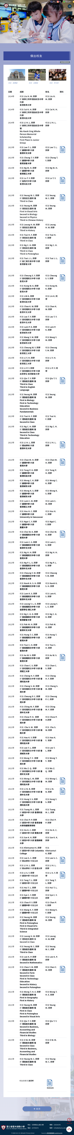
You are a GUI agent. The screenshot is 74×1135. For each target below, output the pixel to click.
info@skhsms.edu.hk (61, 1128)
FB (53, 1)
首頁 (33, 36)
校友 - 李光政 (53, 83)
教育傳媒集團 (50, 1133)
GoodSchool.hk (58, 1133)
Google (67, 1)
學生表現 (40, 36)
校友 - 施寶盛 (12, 83)
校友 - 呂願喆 (33, 83)
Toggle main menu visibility (70, 7)
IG (59, 1)
